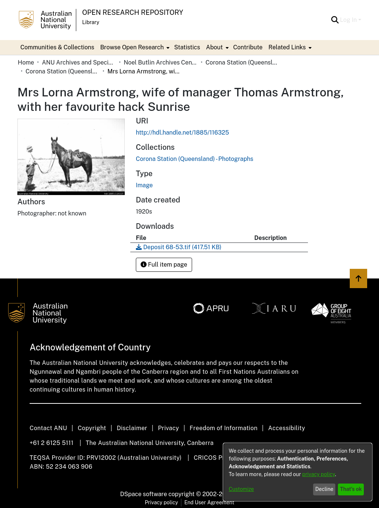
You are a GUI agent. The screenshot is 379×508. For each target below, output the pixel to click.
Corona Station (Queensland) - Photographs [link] (63, 71)
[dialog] (298, 472)
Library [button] (90, 22)
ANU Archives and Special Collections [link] (79, 62)
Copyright (92, 428)
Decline (324, 489)
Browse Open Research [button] (132, 47)
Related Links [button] (287, 47)
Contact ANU (48, 428)
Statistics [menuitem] (187, 47)
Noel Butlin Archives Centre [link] (161, 62)
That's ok (351, 489)
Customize (241, 489)
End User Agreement (209, 502)
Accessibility (286, 428)
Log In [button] (349, 19)
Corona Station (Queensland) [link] (242, 62)
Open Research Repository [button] (132, 12)
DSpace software (143, 494)
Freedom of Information (223, 428)
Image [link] (144, 185)
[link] (194, 158)
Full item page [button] (164, 264)
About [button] (214, 47)
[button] (335, 20)
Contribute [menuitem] (247, 47)
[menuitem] (134, 47)
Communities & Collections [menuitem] (57, 47)
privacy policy (318, 474)
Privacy (168, 428)
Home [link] (26, 62)
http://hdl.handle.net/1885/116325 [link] (182, 132)
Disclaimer (132, 428)
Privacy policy (161, 502)
